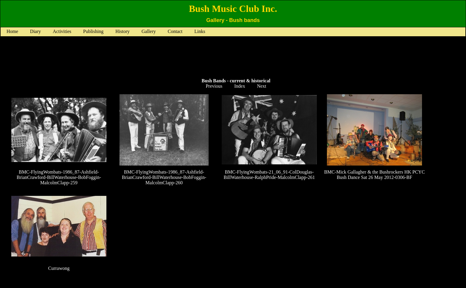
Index (239, 86)
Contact (175, 31)
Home (12, 31)
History (122, 31)
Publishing (93, 31)
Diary (35, 31)
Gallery (148, 31)
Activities (62, 31)
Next (261, 86)
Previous (214, 86)
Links (199, 31)
